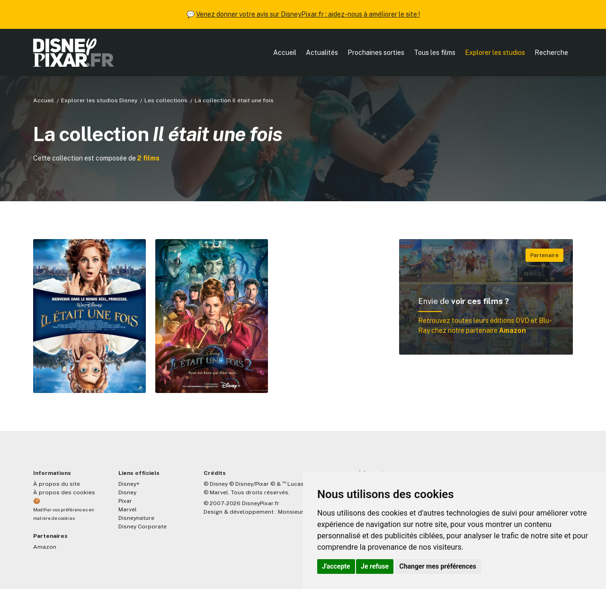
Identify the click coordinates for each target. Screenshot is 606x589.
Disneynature (136, 518)
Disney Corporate (142, 526)
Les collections (165, 100)
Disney (127, 492)
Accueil (284, 52)
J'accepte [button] (336, 566)
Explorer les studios (495, 52)
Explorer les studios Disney (99, 100)
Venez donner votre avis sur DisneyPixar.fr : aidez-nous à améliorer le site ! (308, 14)
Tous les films (434, 52)
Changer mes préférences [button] (438, 566)
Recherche (551, 52)
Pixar (125, 501)
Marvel (127, 509)
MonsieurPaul (296, 512)
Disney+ (129, 484)
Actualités (322, 52)
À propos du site (56, 484)
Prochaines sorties (376, 52)
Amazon (44, 547)
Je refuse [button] (375, 566)
